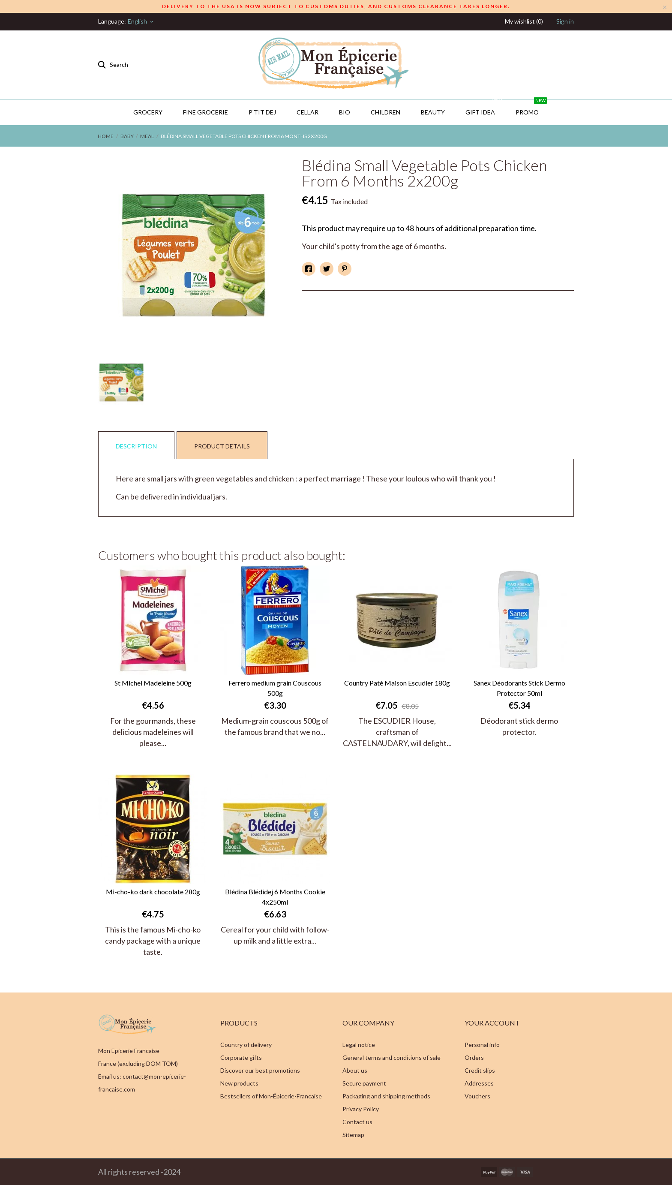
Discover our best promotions (260, 1070)
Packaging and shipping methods (386, 1096)
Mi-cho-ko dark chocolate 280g (153, 891)
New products (239, 1083)
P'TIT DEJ (262, 112)
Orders (474, 1057)
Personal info (482, 1044)
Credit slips (480, 1070)
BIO (344, 112)
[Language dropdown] (141, 21)
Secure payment (364, 1083)
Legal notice (358, 1044)
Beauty (433, 112)
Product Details (222, 446)
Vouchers (477, 1096)
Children (385, 112)
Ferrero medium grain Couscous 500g (274, 688)
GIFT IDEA (484, 107)
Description (136, 446)
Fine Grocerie (205, 112)
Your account (492, 1023)
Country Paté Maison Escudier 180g (397, 683)
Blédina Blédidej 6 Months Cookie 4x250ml (275, 896)
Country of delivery (246, 1044)
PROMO (531, 107)
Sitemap (353, 1134)
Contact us (357, 1121)
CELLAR (307, 112)
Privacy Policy (360, 1109)
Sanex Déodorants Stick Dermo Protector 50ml (519, 688)
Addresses (479, 1083)
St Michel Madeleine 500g (153, 683)
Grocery (147, 112)
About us (354, 1070)
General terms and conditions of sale (391, 1057)
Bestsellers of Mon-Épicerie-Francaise (271, 1096)
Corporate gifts (241, 1057)
